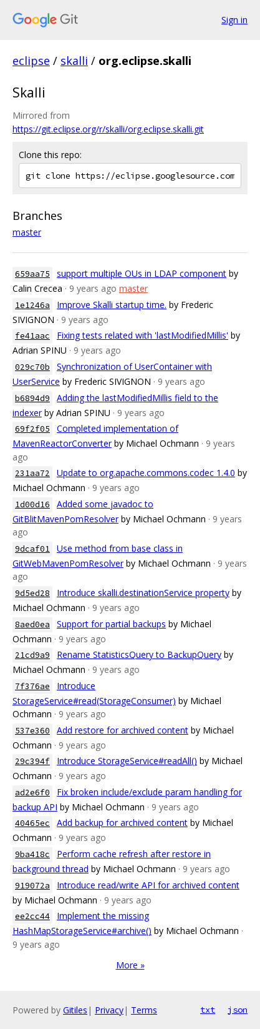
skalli (74, 60)
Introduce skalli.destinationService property (143, 593)
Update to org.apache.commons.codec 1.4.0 (146, 473)
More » (130, 965)
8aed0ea (32, 624)
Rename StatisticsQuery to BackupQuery (139, 654)
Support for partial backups (111, 624)
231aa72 (32, 473)
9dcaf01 (32, 549)
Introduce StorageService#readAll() (127, 761)
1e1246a (32, 305)
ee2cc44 (32, 916)
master (26, 232)
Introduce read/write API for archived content (148, 885)
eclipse (31, 60)
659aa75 (32, 274)
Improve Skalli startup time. (111, 305)
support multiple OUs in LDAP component (141, 273)
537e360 (32, 730)
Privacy (109, 1010)
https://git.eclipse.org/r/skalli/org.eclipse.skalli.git (108, 129)
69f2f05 (32, 429)
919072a (32, 885)
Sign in (234, 20)
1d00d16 (32, 504)
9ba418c (32, 854)
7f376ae (32, 686)
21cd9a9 (32, 655)
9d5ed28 (32, 593)
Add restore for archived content (122, 730)
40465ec (32, 823)
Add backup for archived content (122, 822)
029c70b (32, 367)
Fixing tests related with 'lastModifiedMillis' (142, 335)
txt (207, 1009)
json (238, 1009)
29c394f (32, 761)
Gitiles (75, 1010)
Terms (144, 1010)
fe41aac (32, 336)
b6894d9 (32, 398)
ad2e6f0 (32, 792)
